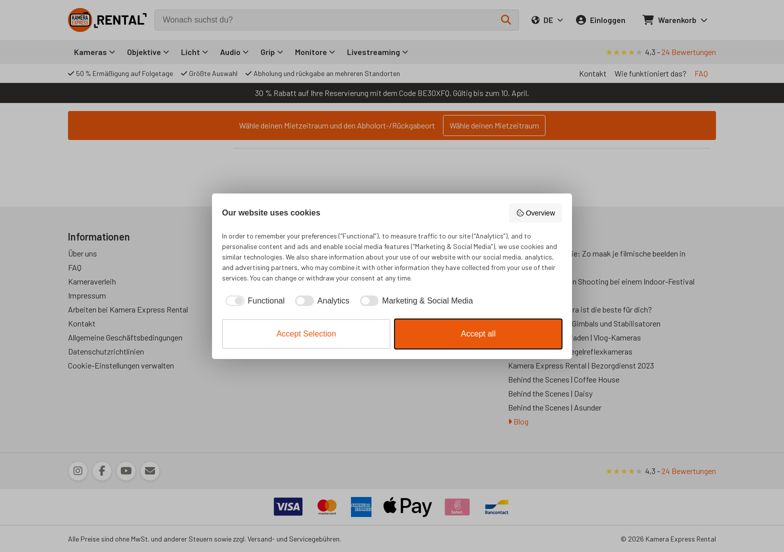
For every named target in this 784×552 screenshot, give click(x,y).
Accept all (478, 334)
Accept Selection (306, 334)
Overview (535, 213)
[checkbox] (253, 301)
